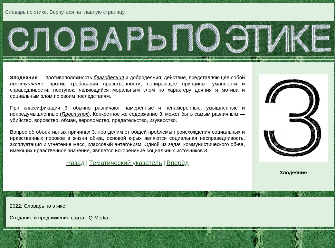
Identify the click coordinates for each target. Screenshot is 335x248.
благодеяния (109, 77)
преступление (27, 83)
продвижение (53, 217)
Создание (21, 217)
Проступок (74, 114)
